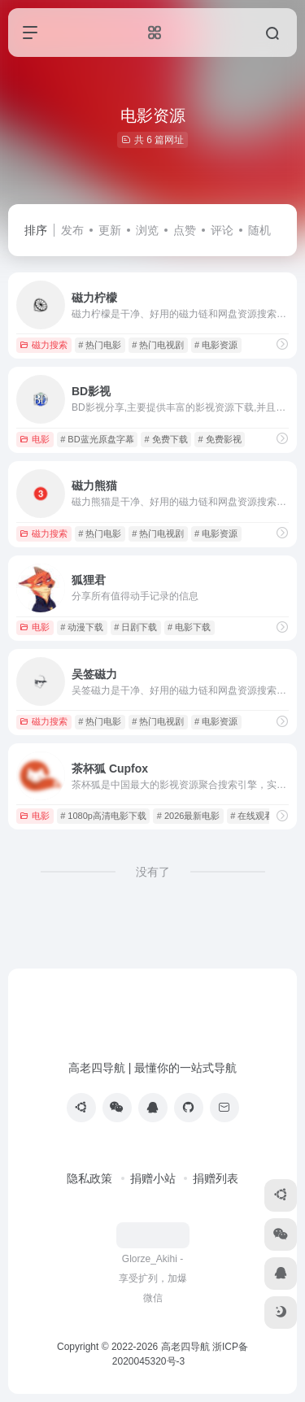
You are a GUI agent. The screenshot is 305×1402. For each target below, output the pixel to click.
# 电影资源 (215, 345)
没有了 (153, 871)
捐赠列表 (215, 1178)
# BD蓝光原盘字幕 (96, 439)
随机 (259, 230)
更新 (109, 230)
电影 (35, 439)
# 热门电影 (99, 345)
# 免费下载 (165, 439)
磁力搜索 (44, 345)
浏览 (147, 230)
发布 (72, 230)
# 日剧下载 (135, 627)
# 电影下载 (189, 627)
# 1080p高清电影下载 (103, 816)
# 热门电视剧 (158, 345)
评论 (222, 230)
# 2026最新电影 (188, 816)
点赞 (184, 230)
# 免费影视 (219, 439)
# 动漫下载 (81, 627)
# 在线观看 (251, 816)
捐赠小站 (153, 1178)
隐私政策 (89, 1178)
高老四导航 (185, 1346)
